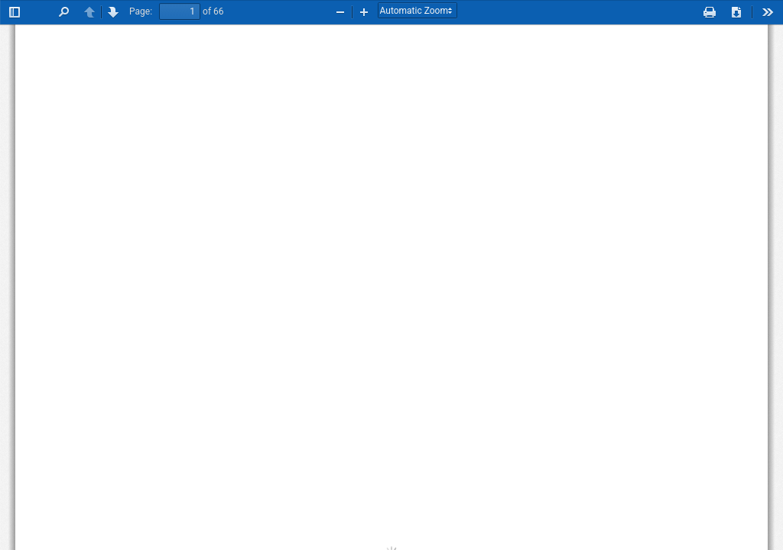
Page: (140, 11)
